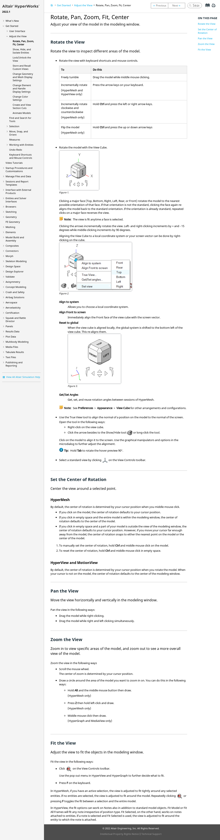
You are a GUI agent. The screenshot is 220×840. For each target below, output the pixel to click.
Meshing (10, 227)
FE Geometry (13, 221)
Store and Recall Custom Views (22, 67)
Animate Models (22, 113)
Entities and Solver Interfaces (16, 200)
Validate (10, 276)
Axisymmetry (13, 281)
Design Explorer (15, 271)
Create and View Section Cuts (22, 106)
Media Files (12, 346)
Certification (12, 312)
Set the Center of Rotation (207, 31)
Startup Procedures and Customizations (19, 169)
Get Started (12, 25)
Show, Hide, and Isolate (22, 51)
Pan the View (205, 38)
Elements (11, 232)
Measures (14, 139)
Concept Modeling (16, 287)
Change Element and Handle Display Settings (22, 88)
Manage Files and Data (18, 176)
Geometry (11, 216)
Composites (12, 245)
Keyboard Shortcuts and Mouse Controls (20, 156)
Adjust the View (18, 36)
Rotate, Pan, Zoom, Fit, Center (23, 43)
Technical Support (151, 833)
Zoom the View (206, 44)
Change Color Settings (20, 98)
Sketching (11, 211)
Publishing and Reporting (14, 364)
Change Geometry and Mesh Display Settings (23, 77)
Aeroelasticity (13, 307)
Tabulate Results (15, 352)
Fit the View (204, 49)
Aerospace (11, 302)
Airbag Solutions (15, 297)
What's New (12, 20)
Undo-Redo (15, 149)
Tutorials (14, 162)
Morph (9, 256)
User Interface (17, 31)
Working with (21, 144)
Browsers (11, 206)
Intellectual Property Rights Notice (119, 833)
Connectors (12, 250)
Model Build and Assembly (15, 239)
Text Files (11, 357)
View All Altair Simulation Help (23, 377)
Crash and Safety (15, 292)
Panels (9, 326)
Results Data (12, 331)
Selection (14, 126)
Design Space (13, 266)
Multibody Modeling (17, 341)
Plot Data (11, 336)
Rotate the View (206, 23)
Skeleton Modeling (16, 261)
